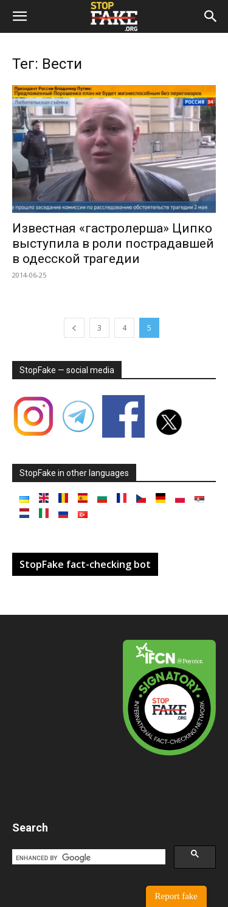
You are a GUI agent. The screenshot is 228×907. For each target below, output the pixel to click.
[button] (19, 16)
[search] (87, 858)
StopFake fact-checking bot (85, 564)
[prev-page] (74, 328)
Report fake (176, 896)
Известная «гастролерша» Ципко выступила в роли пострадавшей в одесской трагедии (113, 243)
